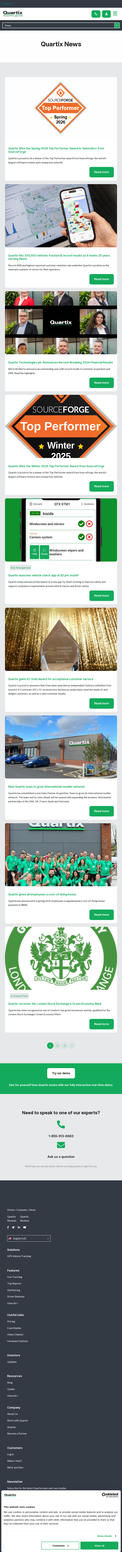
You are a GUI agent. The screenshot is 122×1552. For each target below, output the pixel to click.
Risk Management (21, 567)
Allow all (99, 1545)
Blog (10, 1382)
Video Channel (15, 1334)
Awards (11, 1426)
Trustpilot (7, 3)
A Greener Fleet (19, 995)
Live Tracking (14, 1276)
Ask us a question (61, 1151)
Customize (60, 1545)
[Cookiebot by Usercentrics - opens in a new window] (104, 1495)
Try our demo (61, 1073)
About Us (12, 1413)
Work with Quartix (17, 1420)
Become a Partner (17, 1433)
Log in (10, 1454)
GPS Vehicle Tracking (19, 1256)
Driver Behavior (16, 1296)
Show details (104, 1536)
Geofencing (13, 1289)
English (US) (28, 1238)
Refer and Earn (15, 1467)
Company (21, 1209)
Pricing (11, 1321)
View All (11, 1303)
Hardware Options (17, 1340)
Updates (12, 1361)
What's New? (14, 1460)
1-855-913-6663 (61, 1130)
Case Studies (14, 1327)
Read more (101, 172)
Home (10, 1209)
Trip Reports (14, 1283)
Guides (11, 1389)
